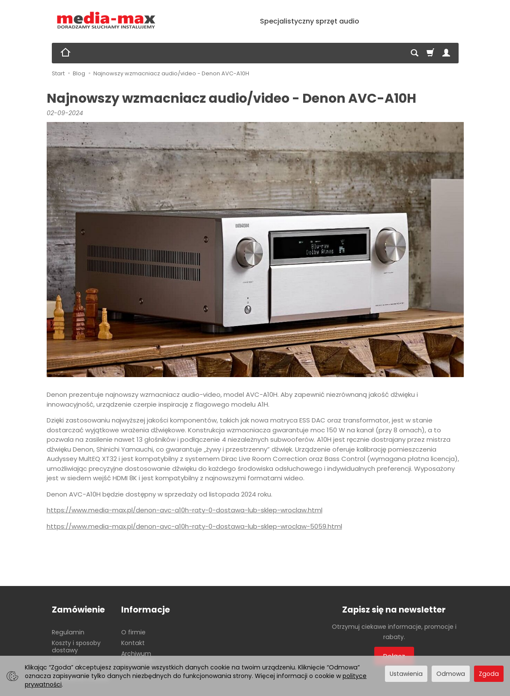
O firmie (133, 632)
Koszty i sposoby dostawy (76, 646)
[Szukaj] (414, 53)
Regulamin (68, 632)
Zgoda (489, 673)
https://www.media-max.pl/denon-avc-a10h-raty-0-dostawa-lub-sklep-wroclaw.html (184, 510)
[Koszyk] (430, 53)
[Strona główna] (106, 20)
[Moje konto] (446, 53)
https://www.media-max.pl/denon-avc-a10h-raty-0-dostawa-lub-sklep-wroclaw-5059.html (194, 526)
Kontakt (133, 643)
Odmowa (450, 673)
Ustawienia (406, 673)
